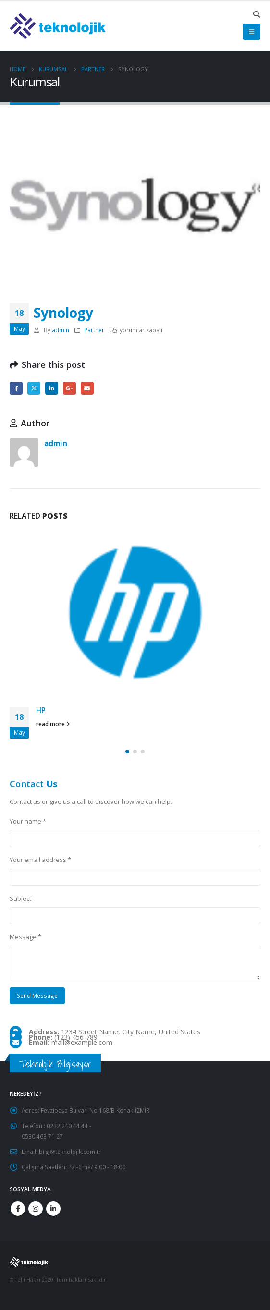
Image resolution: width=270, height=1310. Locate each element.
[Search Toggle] (256, 14)
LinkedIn (51, 388)
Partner (94, 330)
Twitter (33, 388)
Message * (25, 937)
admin (60, 330)
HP (41, 710)
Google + (69, 388)
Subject (20, 898)
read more (53, 724)
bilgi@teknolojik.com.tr (70, 1151)
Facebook (16, 388)
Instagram (35, 1208)
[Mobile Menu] (251, 32)
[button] (127, 751)
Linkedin (53, 1208)
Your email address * (40, 859)
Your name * (28, 821)
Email (87, 388)
